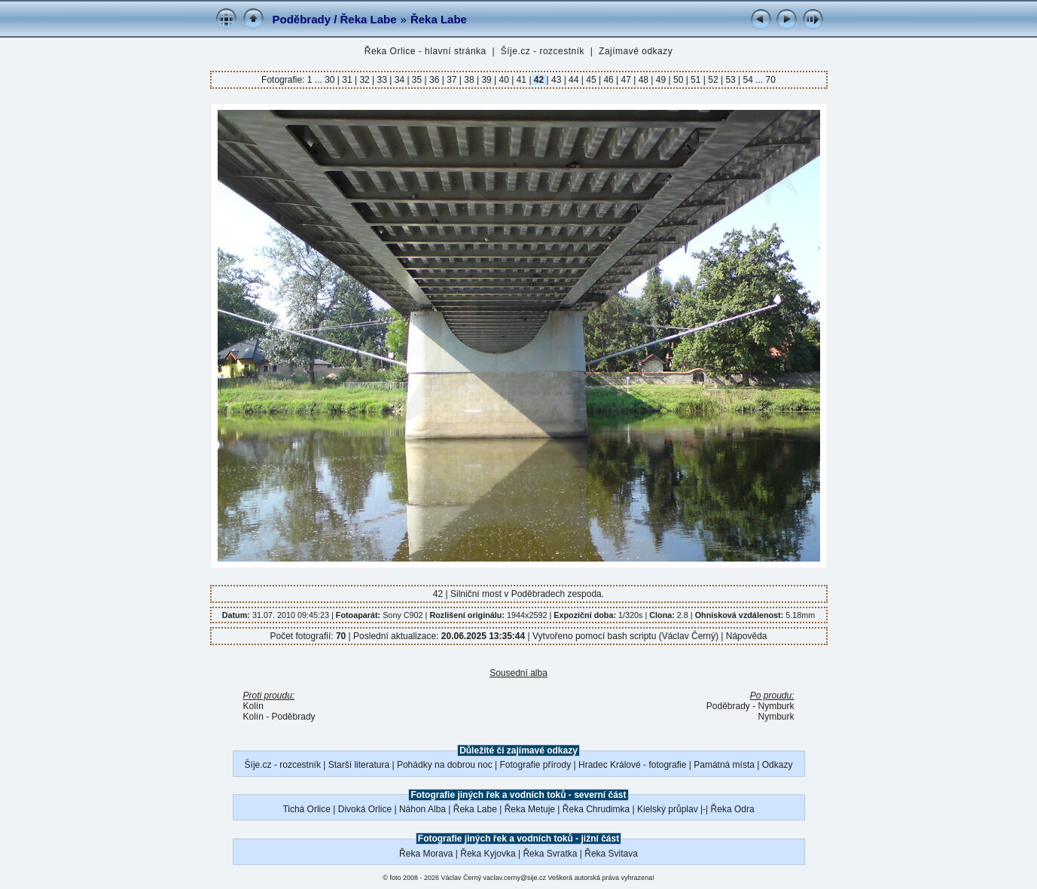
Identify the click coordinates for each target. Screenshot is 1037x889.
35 (417, 80)
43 (556, 80)
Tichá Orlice (306, 809)
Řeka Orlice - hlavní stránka (425, 51)
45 (591, 80)
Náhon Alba (422, 809)
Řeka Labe (438, 19)
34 (399, 80)
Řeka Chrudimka (596, 809)
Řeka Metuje (530, 809)
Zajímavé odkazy (636, 51)
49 (660, 80)
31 (347, 80)
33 (381, 80)
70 (771, 80)
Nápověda (746, 636)
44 (573, 80)
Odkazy (777, 765)
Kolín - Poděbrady (279, 716)
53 (730, 80)
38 (469, 80)
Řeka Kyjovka (487, 853)
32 (364, 80)
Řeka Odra (733, 809)
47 (625, 80)
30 (331, 80)
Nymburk (776, 716)
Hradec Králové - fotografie (632, 765)
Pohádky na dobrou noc (445, 765)
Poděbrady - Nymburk (750, 706)
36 (434, 80)
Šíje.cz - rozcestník (542, 51)
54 (747, 80)
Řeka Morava (426, 853)
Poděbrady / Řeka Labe (335, 19)
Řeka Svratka (550, 853)
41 (521, 80)
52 (713, 80)
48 (643, 80)
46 (608, 80)
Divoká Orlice (365, 809)
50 (678, 80)
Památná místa (724, 765)
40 (503, 80)
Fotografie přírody (536, 765)
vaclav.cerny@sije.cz (515, 877)
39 (486, 80)
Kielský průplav (667, 809)
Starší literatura (358, 765)
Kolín (253, 706)
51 (695, 80)
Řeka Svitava (611, 853)
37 (451, 80)
